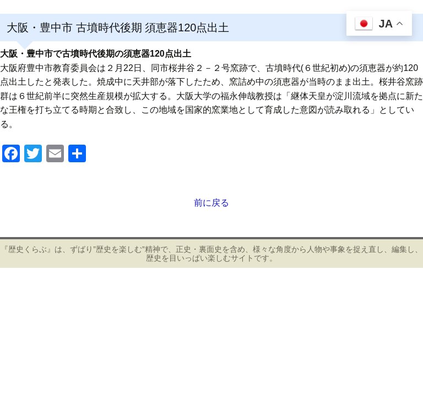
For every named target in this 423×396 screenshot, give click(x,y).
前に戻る (211, 202)
